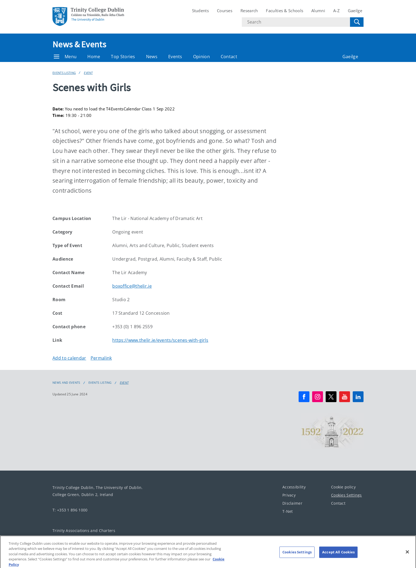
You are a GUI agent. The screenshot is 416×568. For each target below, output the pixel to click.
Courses (224, 10)
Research (249, 10)
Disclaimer (292, 503)
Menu (65, 57)
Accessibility (294, 487)
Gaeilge (355, 10)
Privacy (289, 495)
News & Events (79, 44)
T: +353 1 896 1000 (69, 510)
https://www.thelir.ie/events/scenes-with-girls (160, 340)
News (151, 57)
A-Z (336, 10)
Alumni (318, 10)
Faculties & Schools (284, 10)
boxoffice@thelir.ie (132, 286)
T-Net (287, 511)
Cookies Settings (346, 495)
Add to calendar (69, 358)
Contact (229, 57)
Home (93, 57)
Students (200, 10)
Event (88, 73)
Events (175, 57)
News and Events (66, 383)
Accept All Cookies (338, 554)
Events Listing (64, 73)
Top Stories (123, 57)
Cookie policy (343, 487)
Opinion (201, 57)
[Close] (407, 555)
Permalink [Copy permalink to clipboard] (101, 358)
